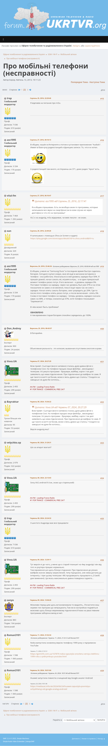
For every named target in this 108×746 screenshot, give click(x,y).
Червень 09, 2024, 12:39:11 (40, 560)
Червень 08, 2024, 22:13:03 (40, 478)
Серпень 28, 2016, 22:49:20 (40, 231)
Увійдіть (76, 45)
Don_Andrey (14, 328)
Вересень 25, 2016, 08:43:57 (41, 328)
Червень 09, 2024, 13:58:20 (40, 600)
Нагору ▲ (101, 738)
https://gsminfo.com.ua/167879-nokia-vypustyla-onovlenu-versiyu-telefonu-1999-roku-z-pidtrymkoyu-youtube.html (64, 655)
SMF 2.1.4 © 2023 (9, 738)
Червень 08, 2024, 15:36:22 (40, 402)
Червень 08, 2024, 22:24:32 (40, 518)
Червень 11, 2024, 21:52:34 (40, 635)
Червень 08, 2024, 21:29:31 (40, 442)
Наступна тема (97, 82)
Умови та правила (89, 738)
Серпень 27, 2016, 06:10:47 (40, 195)
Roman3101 (14, 635)
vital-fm (11, 195)
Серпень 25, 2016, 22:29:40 (40, 98)
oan (9, 230)
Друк (103, 90)
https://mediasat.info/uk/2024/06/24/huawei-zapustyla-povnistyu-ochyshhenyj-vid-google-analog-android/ (60, 687)
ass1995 (11, 139)
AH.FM (33, 387)
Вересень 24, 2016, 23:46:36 (41, 266)
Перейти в (57, 720)
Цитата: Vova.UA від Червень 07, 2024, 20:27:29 (60, 407)
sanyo (10, 600)
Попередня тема (79, 82)
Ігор (9, 98)
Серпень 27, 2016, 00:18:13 (40, 140)
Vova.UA (12, 361)
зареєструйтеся (92, 45)
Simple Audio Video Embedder (14, 741)
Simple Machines (23, 738)
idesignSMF (30, 741)
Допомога (76, 738)
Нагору (6, 704)
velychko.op (14, 442)
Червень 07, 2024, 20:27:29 (40, 361)
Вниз (5, 90)
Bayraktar (13, 401)
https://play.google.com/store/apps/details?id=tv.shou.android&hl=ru (62, 238)
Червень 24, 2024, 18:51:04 (40, 670)
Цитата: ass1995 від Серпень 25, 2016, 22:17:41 (60, 201)
